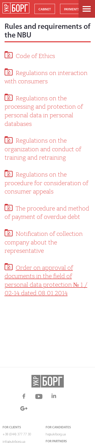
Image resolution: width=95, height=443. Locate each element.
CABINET (45, 9)
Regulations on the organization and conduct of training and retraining (43, 149)
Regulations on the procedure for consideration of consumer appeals (46, 183)
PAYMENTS (72, 9)
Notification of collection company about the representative (44, 242)
